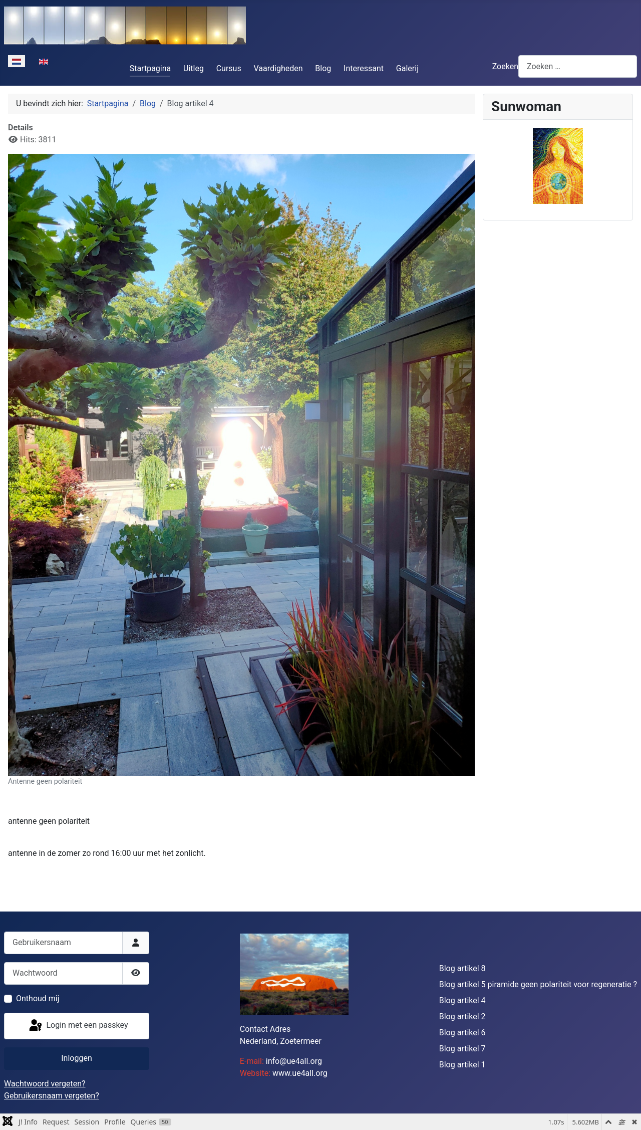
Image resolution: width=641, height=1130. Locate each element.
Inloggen (76, 1058)
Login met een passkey (78, 1025)
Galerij (407, 68)
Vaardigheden (278, 68)
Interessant (364, 68)
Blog (323, 68)
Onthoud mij (38, 998)
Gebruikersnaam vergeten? (51, 1095)
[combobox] (577, 66)
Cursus (228, 68)
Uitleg (193, 68)
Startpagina (150, 68)
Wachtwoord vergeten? (45, 1083)
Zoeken (505, 66)
